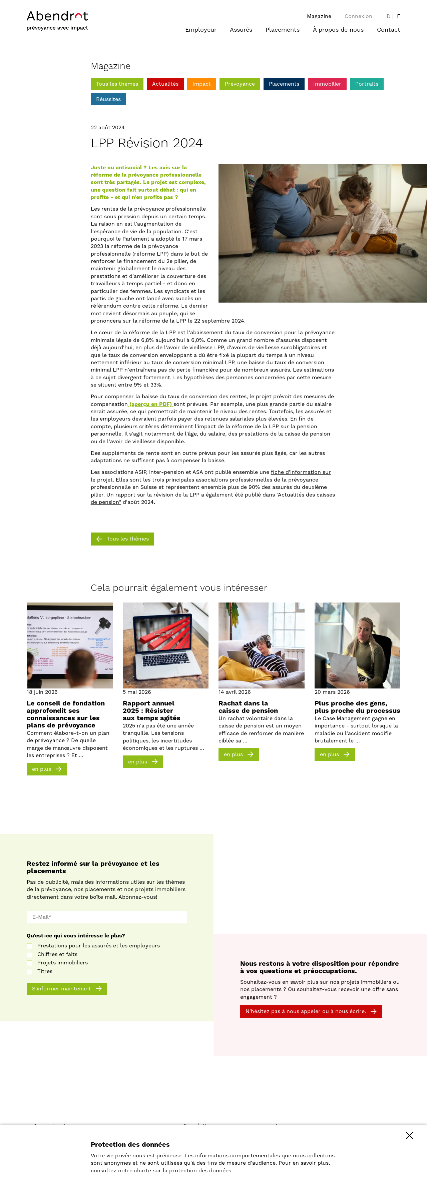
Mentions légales (206, 1140)
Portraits (366, 84)
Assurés (241, 30)
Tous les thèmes (117, 84)
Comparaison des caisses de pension (320, 1159)
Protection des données (215, 1133)
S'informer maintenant (61, 988)
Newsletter (198, 1125)
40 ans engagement (298, 1137)
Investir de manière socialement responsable (331, 1152)
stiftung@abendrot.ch (128, 1134)
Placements (283, 30)
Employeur (201, 30)
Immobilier (327, 84)
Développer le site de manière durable (322, 1144)
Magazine (319, 16)
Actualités (165, 84)
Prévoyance (240, 84)
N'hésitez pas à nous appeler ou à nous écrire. (306, 1011)
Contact (388, 30)
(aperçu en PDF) (150, 404)
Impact (201, 84)
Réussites (108, 99)
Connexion (358, 16)
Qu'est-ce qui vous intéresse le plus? (76, 935)
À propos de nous (338, 30)
